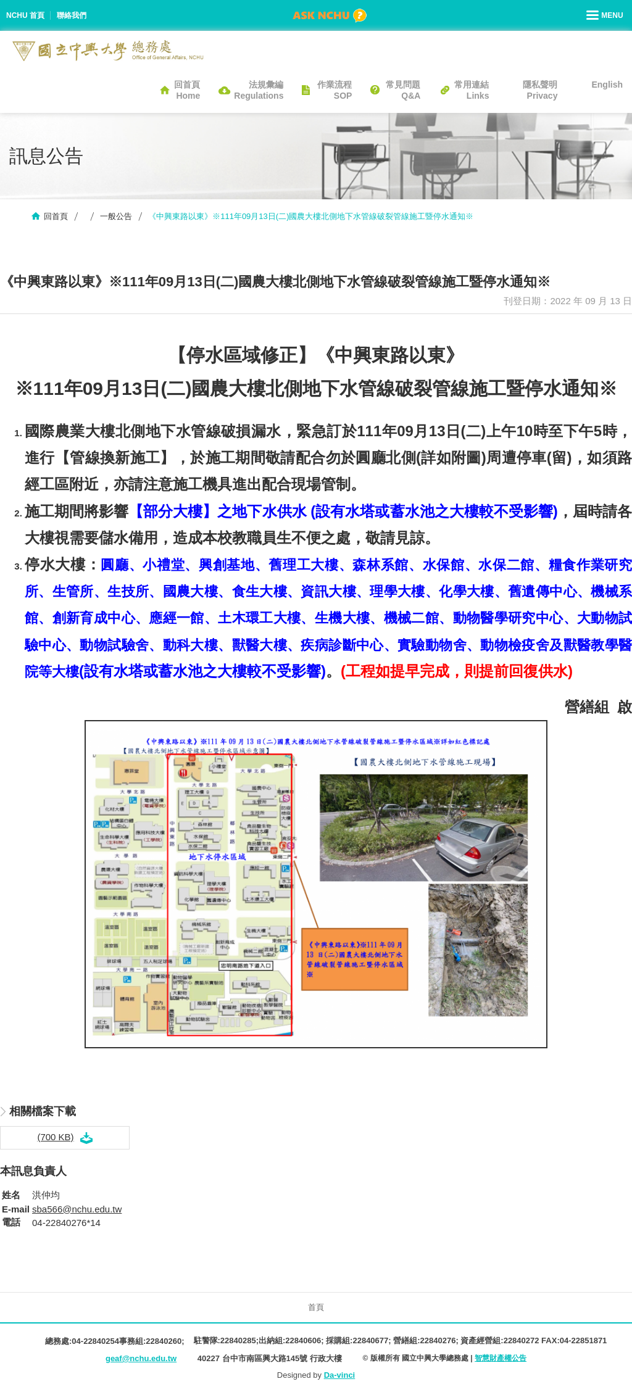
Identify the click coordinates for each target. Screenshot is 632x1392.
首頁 (316, 1307)
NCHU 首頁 (25, 15)
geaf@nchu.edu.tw (141, 1358)
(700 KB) (55, 1137)
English (607, 84)
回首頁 (56, 216)
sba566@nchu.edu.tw (77, 1209)
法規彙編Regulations (258, 90)
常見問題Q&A (403, 90)
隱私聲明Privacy (540, 90)
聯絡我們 (71, 15)
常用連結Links (471, 90)
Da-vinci (340, 1375)
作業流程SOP (334, 90)
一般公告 (116, 216)
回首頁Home (187, 90)
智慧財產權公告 (500, 1358)
